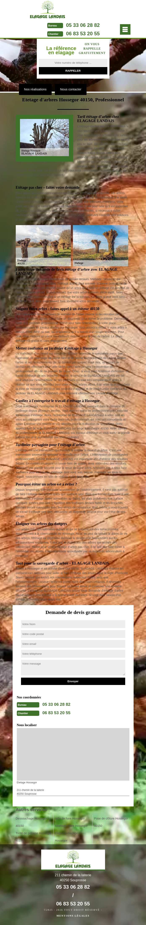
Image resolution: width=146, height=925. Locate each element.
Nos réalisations (35, 89)
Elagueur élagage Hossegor (66, 836)
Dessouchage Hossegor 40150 (31, 822)
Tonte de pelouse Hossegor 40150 (33, 836)
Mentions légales (73, 915)
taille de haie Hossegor (70, 818)
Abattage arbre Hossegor (71, 825)
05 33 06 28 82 (83, 25)
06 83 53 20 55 (83, 33)
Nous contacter (70, 89)
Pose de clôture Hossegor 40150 (111, 822)
